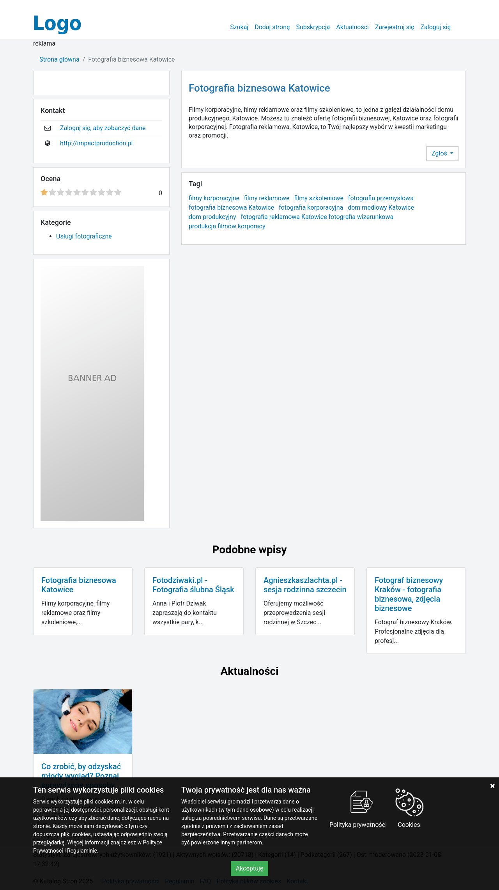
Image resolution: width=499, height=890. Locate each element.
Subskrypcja (313, 27)
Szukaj (239, 27)
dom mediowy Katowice (381, 207)
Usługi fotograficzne (84, 236)
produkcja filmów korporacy (227, 226)
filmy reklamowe (266, 198)
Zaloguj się (435, 27)
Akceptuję (250, 868)
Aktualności (352, 27)
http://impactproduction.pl (96, 143)
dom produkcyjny (212, 217)
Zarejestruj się (394, 27)
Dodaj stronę (272, 27)
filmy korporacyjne (214, 198)
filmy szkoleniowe (318, 198)
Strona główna (59, 59)
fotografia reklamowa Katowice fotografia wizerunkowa (317, 217)
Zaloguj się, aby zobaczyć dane (103, 128)
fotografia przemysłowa (381, 198)
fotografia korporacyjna (311, 207)
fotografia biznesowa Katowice (231, 207)
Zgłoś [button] (440, 153)
